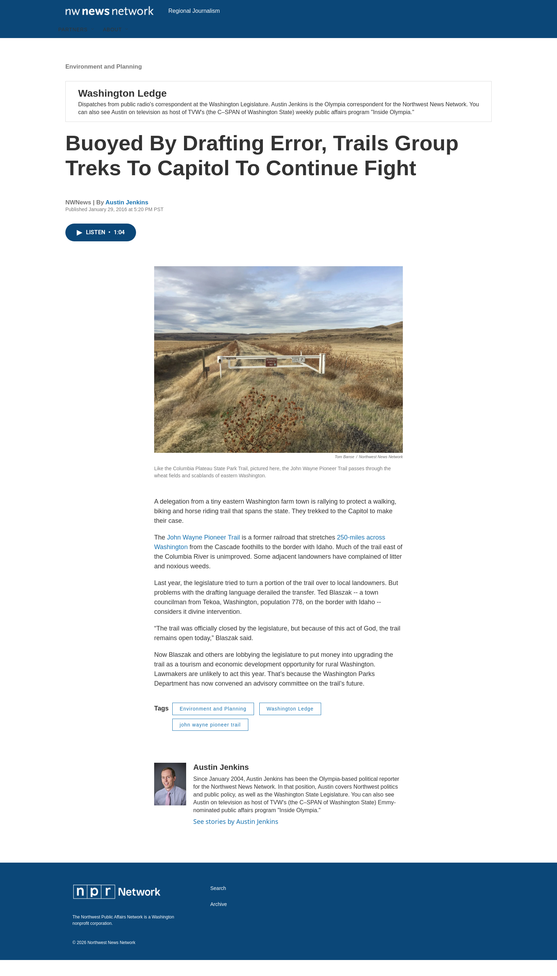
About (112, 45)
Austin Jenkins (127, 218)
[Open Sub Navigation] (93, 45)
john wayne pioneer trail (210, 741)
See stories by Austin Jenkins (235, 837)
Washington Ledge (122, 109)
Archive (218, 920)
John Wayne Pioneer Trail (203, 553)
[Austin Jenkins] (170, 800)
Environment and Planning (103, 82)
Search (218, 904)
